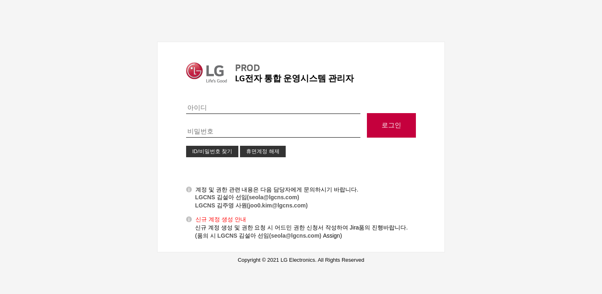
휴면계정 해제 (263, 151)
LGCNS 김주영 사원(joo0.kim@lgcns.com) (251, 205)
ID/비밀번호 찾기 (212, 151)
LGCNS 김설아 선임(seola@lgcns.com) (247, 197)
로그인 (391, 125)
